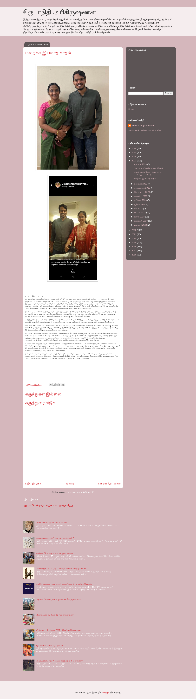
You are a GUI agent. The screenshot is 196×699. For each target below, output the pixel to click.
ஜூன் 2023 (140, 204)
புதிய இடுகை (33, 483)
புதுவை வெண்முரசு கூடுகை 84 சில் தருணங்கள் (59, 599)
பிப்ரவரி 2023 (141, 221)
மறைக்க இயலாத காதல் (145, 178)
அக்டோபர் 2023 (142, 188)
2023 (134, 160)
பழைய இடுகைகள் (109, 483)
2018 (134, 246)
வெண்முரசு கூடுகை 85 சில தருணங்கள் (55, 615)
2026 (134, 148)
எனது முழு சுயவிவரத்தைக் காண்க (144, 130)
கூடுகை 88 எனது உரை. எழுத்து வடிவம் (55, 553)
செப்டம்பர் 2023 (142, 192)
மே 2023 (138, 208)
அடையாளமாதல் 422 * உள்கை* (51, 522)
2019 (134, 242)
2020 (134, 238)
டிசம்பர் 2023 (140, 164)
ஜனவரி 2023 (140, 225)
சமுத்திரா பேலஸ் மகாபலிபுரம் (148, 168)
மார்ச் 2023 (139, 217)
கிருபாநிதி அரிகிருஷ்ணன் (59, 12)
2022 (134, 230)
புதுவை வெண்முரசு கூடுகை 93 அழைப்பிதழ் (48, 505)
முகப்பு (69, 483)
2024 (134, 156)
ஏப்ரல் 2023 (140, 212)
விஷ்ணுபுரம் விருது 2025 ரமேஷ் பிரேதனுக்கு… (59, 630)
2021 (134, 234)
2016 (134, 255)
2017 (134, 250)
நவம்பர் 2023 (141, 184)
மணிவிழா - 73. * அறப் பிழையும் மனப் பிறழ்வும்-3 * (61, 568)
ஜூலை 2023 (140, 200)
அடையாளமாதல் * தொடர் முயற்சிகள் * (55, 538)
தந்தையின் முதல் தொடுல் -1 (49, 645)
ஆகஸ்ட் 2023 (141, 196)
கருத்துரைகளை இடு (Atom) (81, 492)
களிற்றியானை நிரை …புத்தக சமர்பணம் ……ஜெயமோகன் (64, 584)
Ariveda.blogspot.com (143, 125)
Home (131, 109)
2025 (134, 152)
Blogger (106, 692)
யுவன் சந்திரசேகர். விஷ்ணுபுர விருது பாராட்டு (148, 173)
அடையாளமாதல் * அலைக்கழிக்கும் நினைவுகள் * (59, 661)
